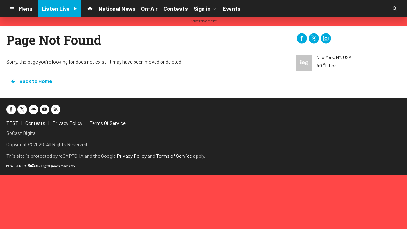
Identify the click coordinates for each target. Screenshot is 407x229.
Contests (175, 8)
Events (232, 8)
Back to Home (31, 81)
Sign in (205, 8)
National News (117, 8)
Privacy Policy (132, 156)
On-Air (149, 8)
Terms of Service (174, 156)
